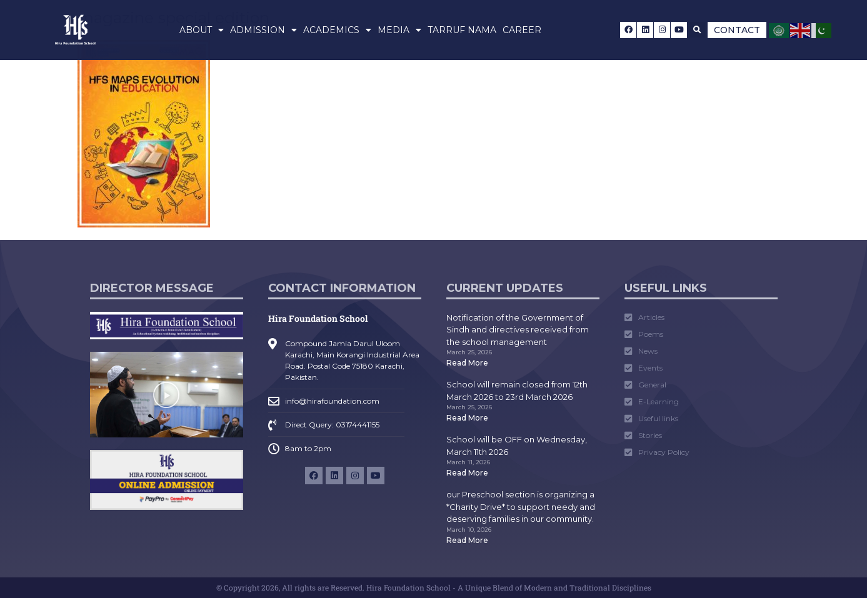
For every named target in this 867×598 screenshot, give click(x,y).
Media (399, 30)
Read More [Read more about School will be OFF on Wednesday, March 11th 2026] (467, 472)
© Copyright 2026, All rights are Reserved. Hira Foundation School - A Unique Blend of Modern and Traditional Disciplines (433, 587)
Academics (337, 30)
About (201, 30)
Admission (263, 30)
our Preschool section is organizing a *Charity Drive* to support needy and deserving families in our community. (520, 506)
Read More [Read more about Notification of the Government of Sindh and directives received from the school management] (467, 362)
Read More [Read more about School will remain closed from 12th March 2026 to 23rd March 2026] (467, 417)
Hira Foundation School (318, 318)
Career (522, 30)
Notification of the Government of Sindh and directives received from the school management (517, 329)
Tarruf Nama (462, 30)
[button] (697, 29)
